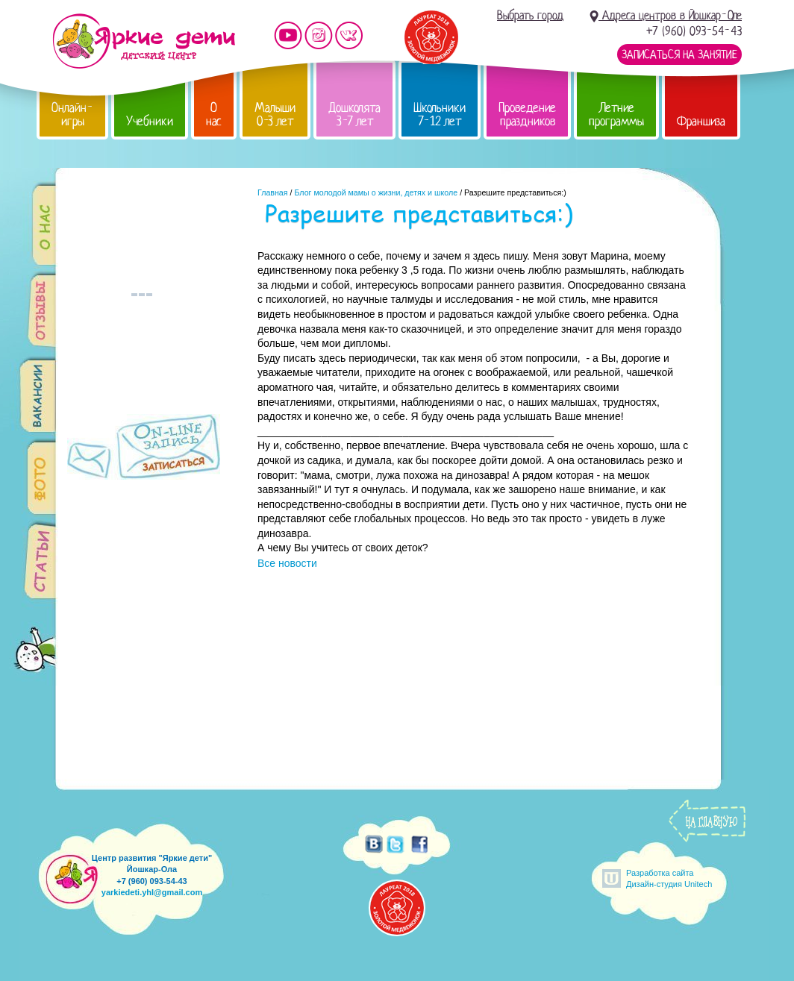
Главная (272, 192)
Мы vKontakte (349, 35)
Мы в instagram (318, 35)
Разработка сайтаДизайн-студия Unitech (669, 878)
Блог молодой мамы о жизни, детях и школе (375, 192)
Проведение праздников (527, 114)
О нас (214, 114)
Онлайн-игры (72, 114)
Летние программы (616, 114)
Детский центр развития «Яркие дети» (143, 41)
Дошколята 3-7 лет (354, 114)
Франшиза (701, 121)
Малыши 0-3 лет (275, 114)
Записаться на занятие (679, 54)
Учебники (149, 121)
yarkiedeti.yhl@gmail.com (151, 892)
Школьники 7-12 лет (439, 114)
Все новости (287, 563)
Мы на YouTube (288, 35)
